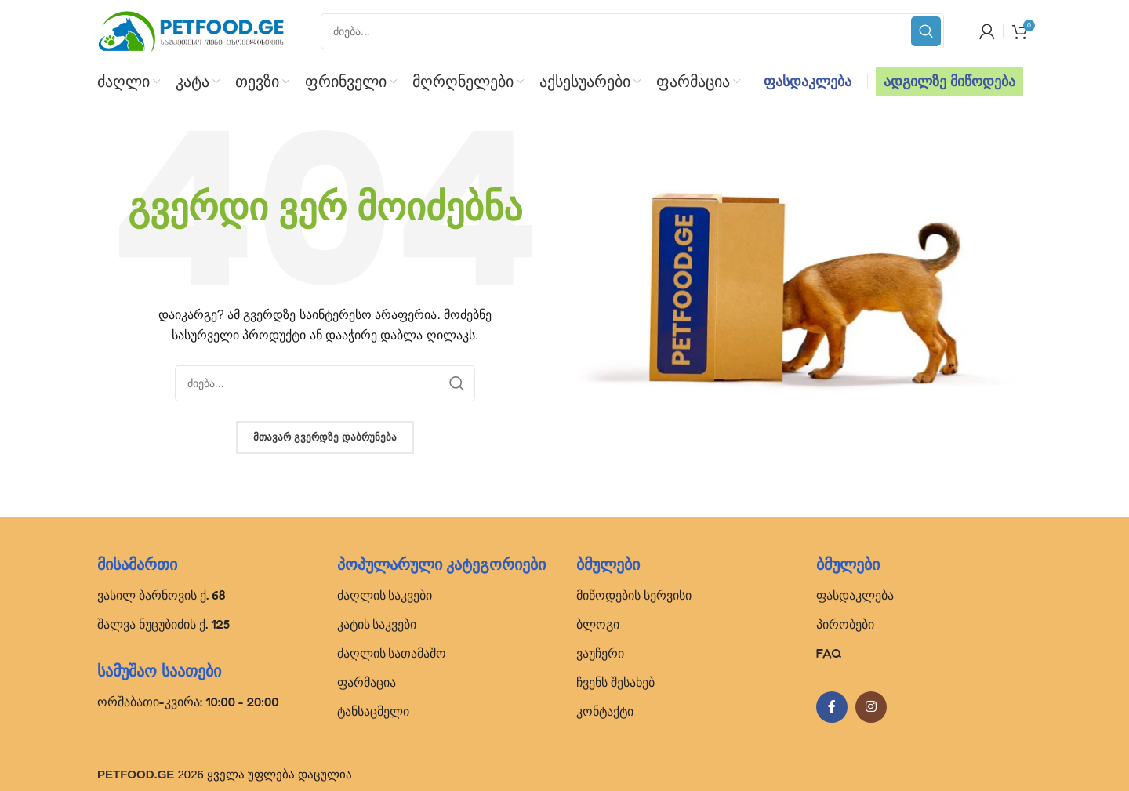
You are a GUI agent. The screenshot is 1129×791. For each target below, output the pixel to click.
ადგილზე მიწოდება (949, 81)
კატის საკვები (377, 624)
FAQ (829, 653)
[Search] (632, 31)
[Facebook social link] (832, 707)
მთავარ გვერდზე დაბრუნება (324, 437)
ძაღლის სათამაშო (392, 653)
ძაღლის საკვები (385, 595)
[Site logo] (191, 30)
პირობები (845, 624)
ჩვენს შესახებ (615, 682)
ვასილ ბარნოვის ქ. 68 (161, 595)
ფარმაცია (366, 682)
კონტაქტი (604, 711)
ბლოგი (597, 624)
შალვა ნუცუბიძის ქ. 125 (163, 624)
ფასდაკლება (807, 81)
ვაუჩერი (600, 653)
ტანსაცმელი (373, 711)
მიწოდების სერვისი (634, 595)
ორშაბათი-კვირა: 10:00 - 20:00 (188, 701)
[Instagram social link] (871, 707)
